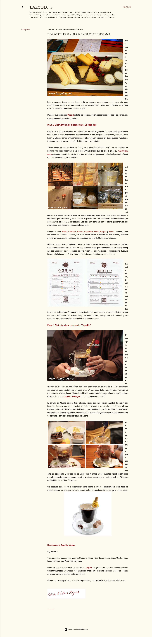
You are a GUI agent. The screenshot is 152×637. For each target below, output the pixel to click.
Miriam (80, 232)
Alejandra (88, 232)
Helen (96, 232)
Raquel (103, 232)
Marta (64, 232)
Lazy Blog (41, 7)
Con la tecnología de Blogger (76, 629)
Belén (111, 232)
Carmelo (72, 232)
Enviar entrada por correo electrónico (70, 29)
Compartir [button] (25, 30)
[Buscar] (127, 7)
